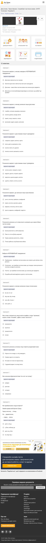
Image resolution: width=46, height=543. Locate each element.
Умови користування (16, 540)
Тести (25, 500)
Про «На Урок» (5, 519)
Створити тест (12, 465)
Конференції (4, 500)
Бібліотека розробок (30, 498)
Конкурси (26, 506)
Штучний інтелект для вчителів (33, 510)
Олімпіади (27, 508)
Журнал (26, 496)
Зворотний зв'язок (8, 525)
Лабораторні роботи (29, 502)
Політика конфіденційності (29, 540)
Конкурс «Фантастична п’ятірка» (33, 523)
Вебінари (3, 498)
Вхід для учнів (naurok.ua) (31, 519)
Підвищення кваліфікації (8, 496)
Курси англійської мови (30, 512)
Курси (2, 502)
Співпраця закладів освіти (8, 521)
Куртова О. (5, 25)
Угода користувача (6, 540)
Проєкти (26, 504)
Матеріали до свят (29, 521)
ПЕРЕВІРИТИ (40, 487)
